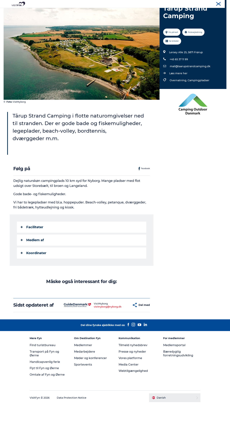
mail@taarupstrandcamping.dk (190, 83)
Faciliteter (32, 244)
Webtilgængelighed (133, 393)
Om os (196, 3)
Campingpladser (198, 97)
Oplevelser (65, 11)
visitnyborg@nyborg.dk (97, 326)
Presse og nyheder (132, 374)
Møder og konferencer (214, 3)
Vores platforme (130, 380)
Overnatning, (179, 97)
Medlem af (32, 257)
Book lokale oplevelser (157, 11)
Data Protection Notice (72, 420)
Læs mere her (178, 90)
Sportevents (83, 387)
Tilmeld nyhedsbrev (133, 367)
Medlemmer (83, 367)
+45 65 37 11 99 (179, 76)
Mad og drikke (104, 11)
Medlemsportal (174, 367)
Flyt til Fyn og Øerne (44, 390)
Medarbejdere (84, 374)
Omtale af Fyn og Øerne (47, 397)
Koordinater (33, 270)
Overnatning (127, 11)
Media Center (129, 387)
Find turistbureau (43, 367)
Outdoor (83, 11)
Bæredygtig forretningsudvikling (178, 375)
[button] (119, 325)
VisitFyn (185, 3)
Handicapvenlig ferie (45, 384)
